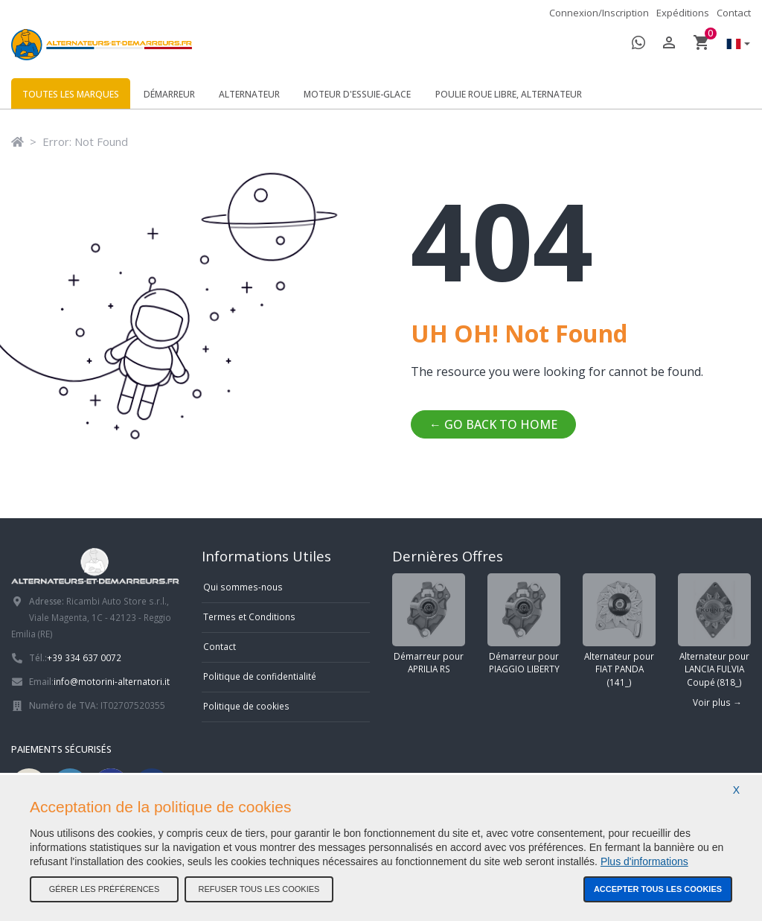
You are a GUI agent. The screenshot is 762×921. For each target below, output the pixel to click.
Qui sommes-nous (243, 587)
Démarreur (169, 94)
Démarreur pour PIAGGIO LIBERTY (523, 624)
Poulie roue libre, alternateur (508, 94)
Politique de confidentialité (259, 676)
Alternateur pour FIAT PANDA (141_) (619, 630)
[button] (734, 45)
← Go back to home (493, 424)
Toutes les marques (70, 94)
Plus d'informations (644, 861)
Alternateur (249, 94)
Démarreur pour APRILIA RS (428, 624)
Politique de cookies (246, 706)
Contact (734, 12)
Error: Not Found (85, 141)
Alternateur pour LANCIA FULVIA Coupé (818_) (714, 630)
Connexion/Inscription (599, 12)
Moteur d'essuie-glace (357, 94)
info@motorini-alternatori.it (112, 681)
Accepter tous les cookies (658, 889)
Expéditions (682, 12)
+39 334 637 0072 (84, 657)
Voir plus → (717, 702)
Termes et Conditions (249, 616)
